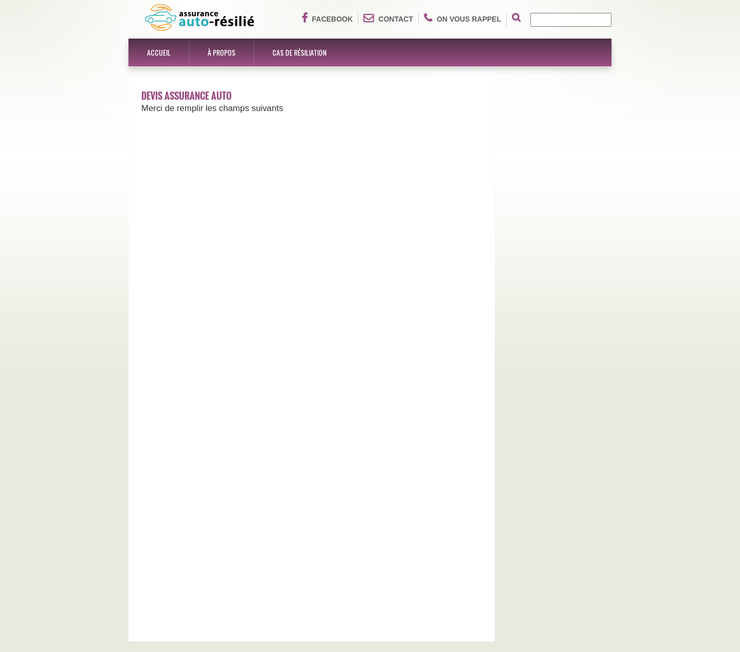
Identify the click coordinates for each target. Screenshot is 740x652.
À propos (221, 52)
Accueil (159, 52)
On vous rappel (462, 18)
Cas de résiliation (299, 52)
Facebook (327, 18)
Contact (388, 18)
